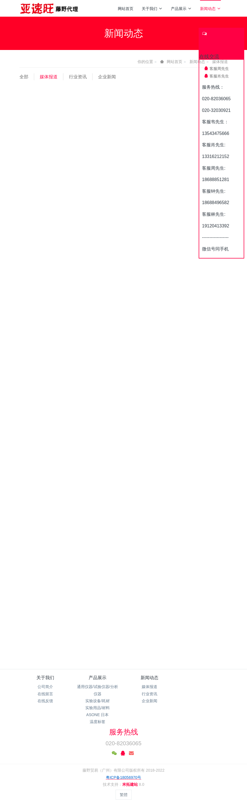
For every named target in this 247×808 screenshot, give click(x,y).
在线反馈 (45, 701)
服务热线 (123, 732)
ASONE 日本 (97, 714)
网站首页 (125, 8)
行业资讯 (78, 76)
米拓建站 (130, 784)
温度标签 (97, 721)
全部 (23, 76)
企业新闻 (107, 76)
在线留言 (45, 694)
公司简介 (45, 686)
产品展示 (181, 8)
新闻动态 (210, 8)
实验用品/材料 (97, 708)
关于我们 (152, 8)
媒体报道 (49, 76)
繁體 (124, 794)
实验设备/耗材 (97, 701)
